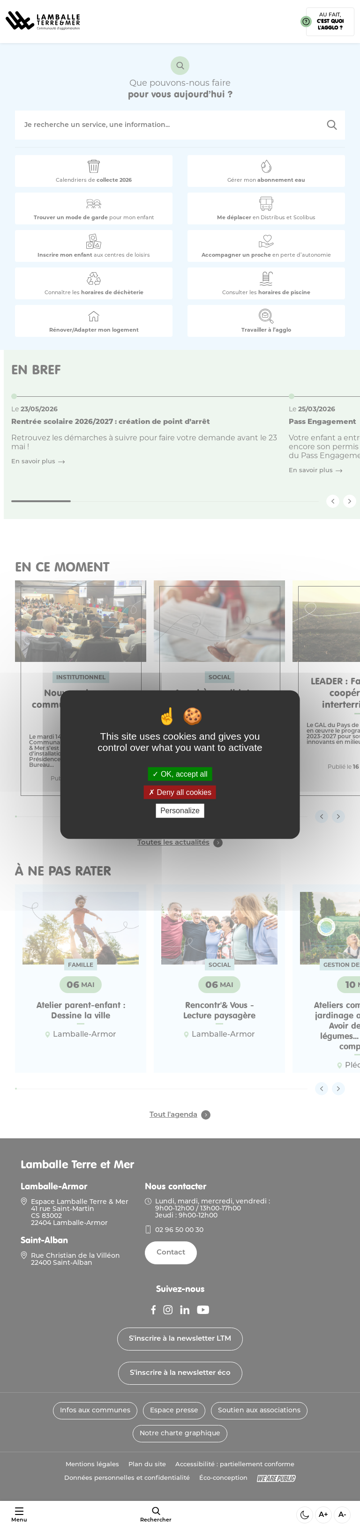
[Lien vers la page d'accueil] (43, 33)
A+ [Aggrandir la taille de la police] (323, 1515)
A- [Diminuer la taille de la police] (342, 1515)
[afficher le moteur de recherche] (156, 1515)
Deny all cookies (180, 792)
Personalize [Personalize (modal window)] (180, 811)
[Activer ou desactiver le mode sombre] (304, 1515)
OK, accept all (179, 774)
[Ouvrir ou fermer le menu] (19, 1515)
